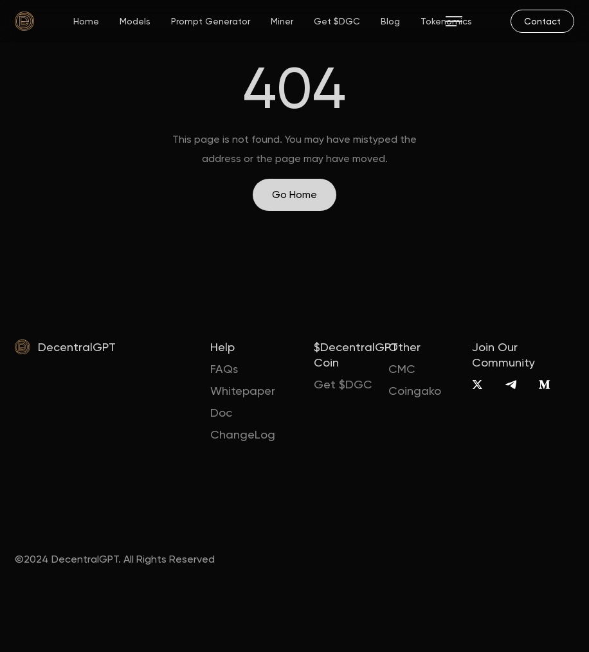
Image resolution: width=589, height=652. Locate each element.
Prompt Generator (210, 21)
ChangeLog (242, 434)
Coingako (414, 390)
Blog (390, 21)
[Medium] (544, 384)
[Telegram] (510, 384)
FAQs (224, 369)
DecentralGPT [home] (77, 347)
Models (135, 21)
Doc (221, 412)
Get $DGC (337, 21)
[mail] (542, 21)
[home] (24, 21)
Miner (282, 21)
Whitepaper (242, 390)
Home (86, 21)
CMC (401, 369)
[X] (477, 384)
